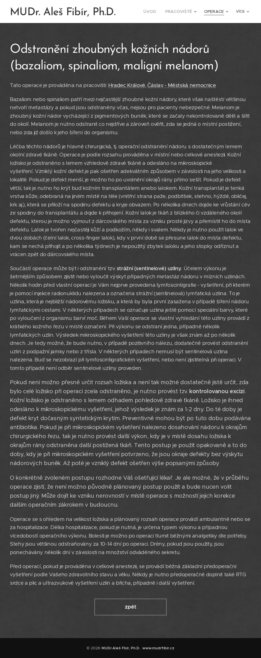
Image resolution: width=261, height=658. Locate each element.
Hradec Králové (126, 85)
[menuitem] (155, 11)
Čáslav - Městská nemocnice (181, 85)
